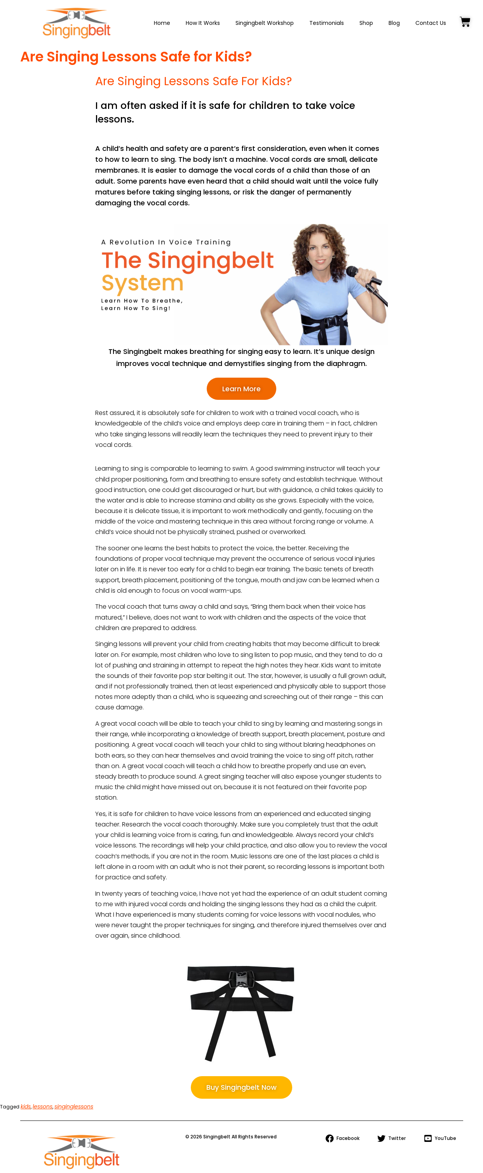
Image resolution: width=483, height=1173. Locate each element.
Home (162, 22)
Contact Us (430, 22)
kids (26, 1106)
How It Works (203, 22)
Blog (394, 22)
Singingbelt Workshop (264, 22)
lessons (42, 1106)
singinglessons (73, 1106)
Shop (366, 22)
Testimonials (326, 22)
